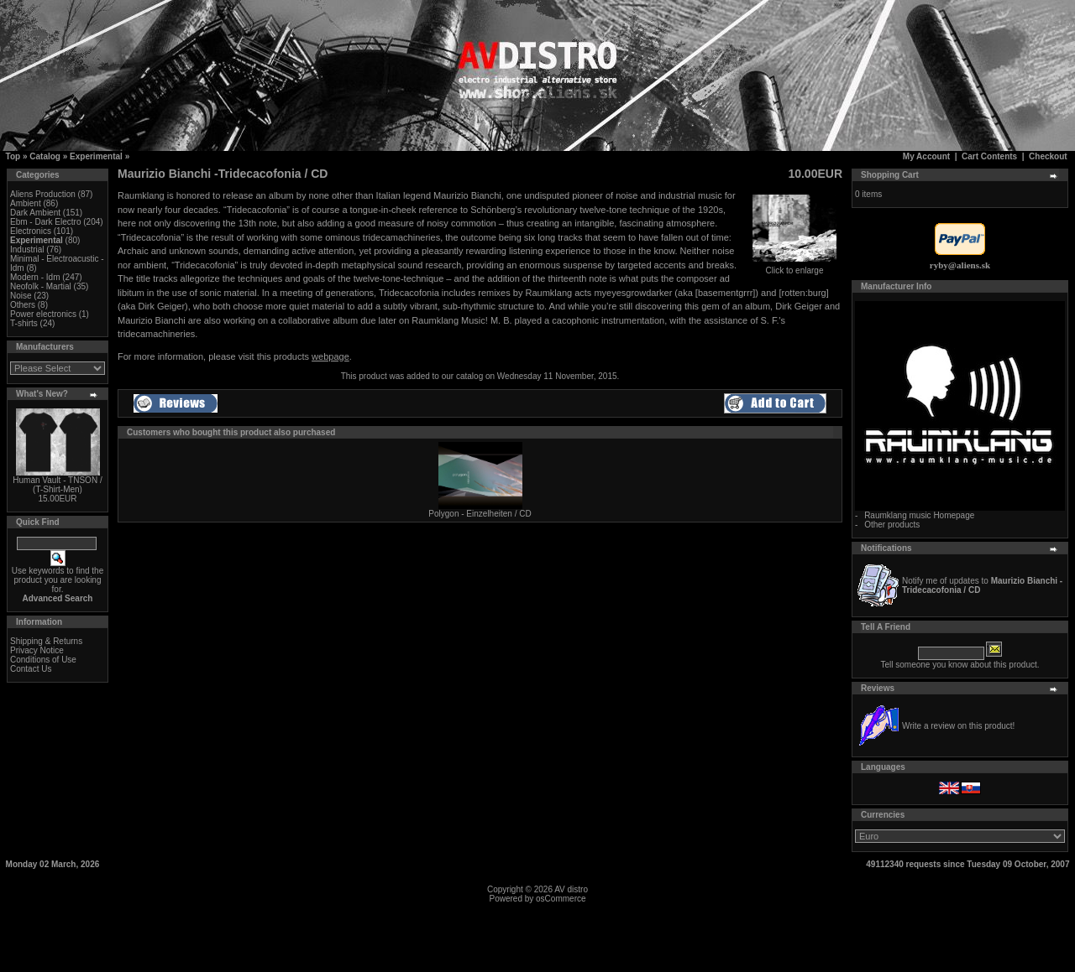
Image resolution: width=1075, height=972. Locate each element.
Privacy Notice (37, 650)
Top (13, 156)
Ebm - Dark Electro (45, 221)
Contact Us (30, 668)
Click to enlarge (794, 266)
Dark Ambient (35, 212)
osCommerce (560, 898)
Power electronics (43, 314)
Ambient (25, 203)
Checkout (1048, 156)
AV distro (571, 889)
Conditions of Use (43, 659)
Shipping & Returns (46, 641)
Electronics (30, 231)
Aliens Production (43, 194)
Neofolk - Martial (40, 286)
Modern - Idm (35, 277)
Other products (892, 524)
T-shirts (24, 323)
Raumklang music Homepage (919, 515)
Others (22, 304)
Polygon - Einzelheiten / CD (479, 513)
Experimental (96, 156)
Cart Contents (989, 156)
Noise (21, 295)
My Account (926, 156)
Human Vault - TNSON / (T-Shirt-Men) (57, 485)
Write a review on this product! (958, 725)
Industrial (27, 249)
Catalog (44, 156)
